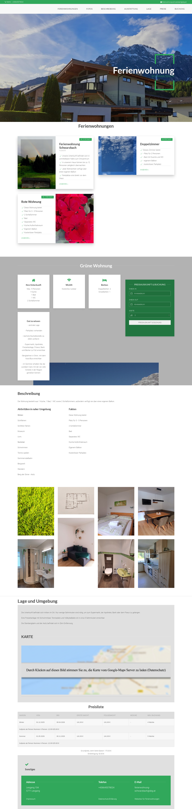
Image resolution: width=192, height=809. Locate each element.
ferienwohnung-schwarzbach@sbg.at (173, 2)
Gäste (131, 306)
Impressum (30, 799)
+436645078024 (106, 787)
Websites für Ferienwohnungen (147, 799)
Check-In (132, 284)
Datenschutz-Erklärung (107, 799)
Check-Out (133, 295)
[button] (67, 9)
